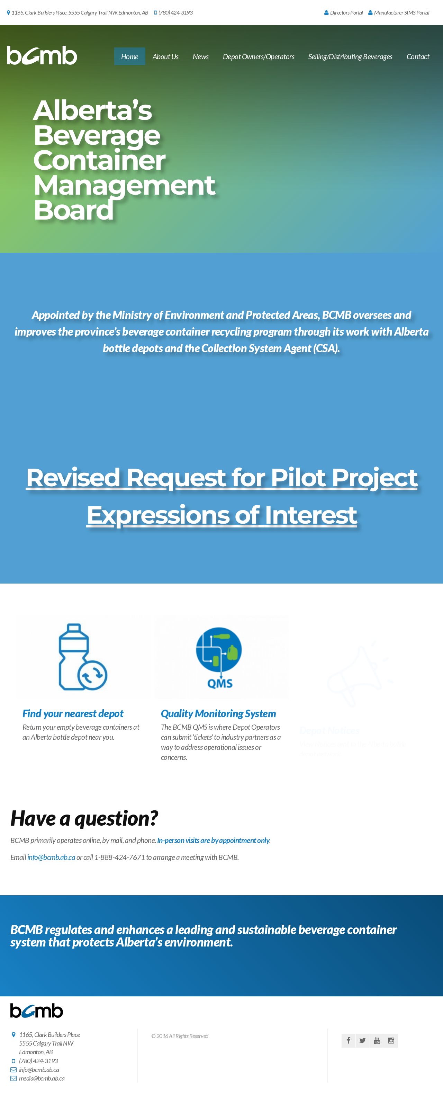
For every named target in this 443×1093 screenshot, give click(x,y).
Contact (418, 56)
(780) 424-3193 (173, 12)
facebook (348, 1041)
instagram (391, 1041)
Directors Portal (343, 12)
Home (129, 56)
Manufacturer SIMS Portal (398, 12)
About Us (166, 56)
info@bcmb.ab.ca (51, 857)
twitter (363, 1041)
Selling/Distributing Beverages (350, 56)
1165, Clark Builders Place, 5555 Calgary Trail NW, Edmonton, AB (77, 12)
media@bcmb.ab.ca (42, 1078)
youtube (377, 1041)
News (201, 56)
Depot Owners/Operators (259, 56)
